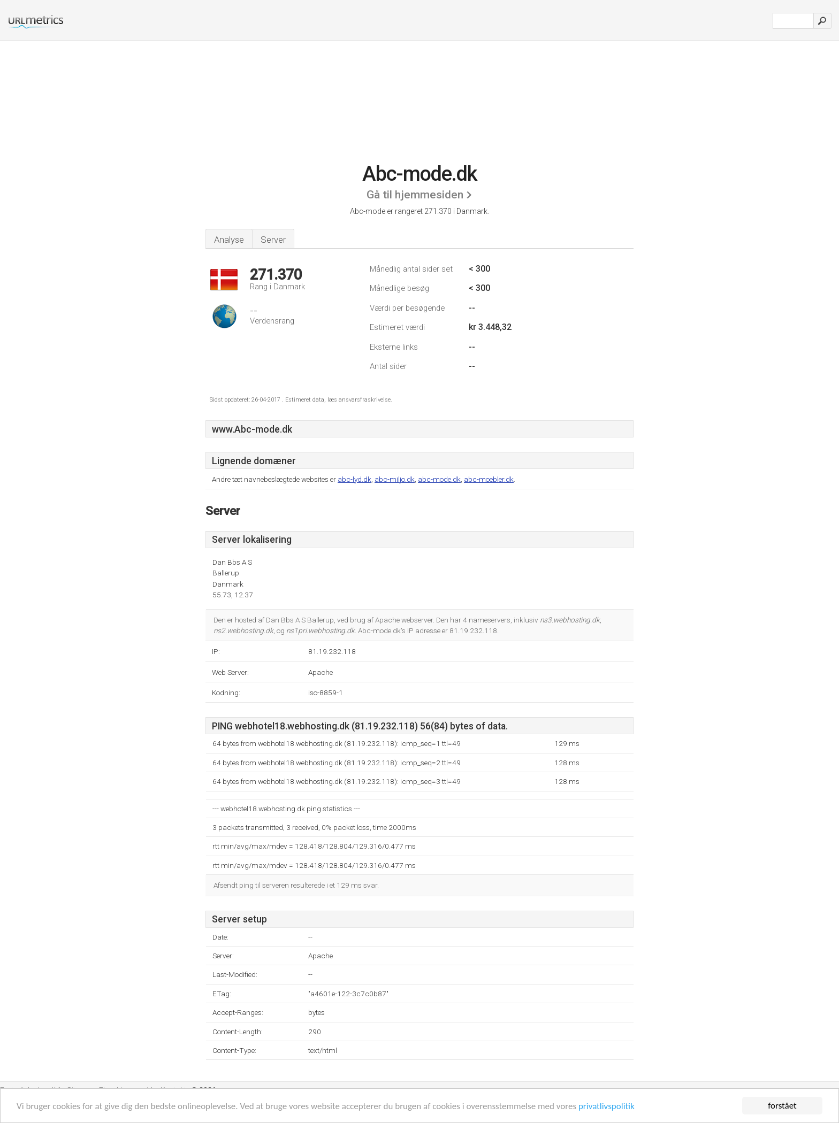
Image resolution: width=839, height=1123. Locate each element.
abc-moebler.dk (489, 479)
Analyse (229, 239)
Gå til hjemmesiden (415, 194)
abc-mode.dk (439, 479)
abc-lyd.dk (354, 479)
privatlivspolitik (606, 1106)
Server (273, 239)
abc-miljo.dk (395, 479)
